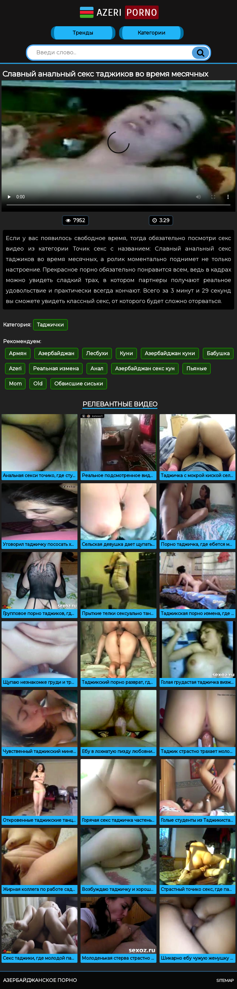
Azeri (119, 12)
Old (38, 384)
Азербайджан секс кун (145, 369)
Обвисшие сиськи (78, 384)
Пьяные (196, 369)
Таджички (50, 325)
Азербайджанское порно (40, 980)
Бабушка (218, 353)
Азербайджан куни (170, 353)
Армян (18, 353)
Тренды (83, 33)
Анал (96, 369)
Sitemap (225, 980)
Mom (15, 384)
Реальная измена (56, 369)
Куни (126, 353)
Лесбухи (97, 353)
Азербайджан (56, 353)
